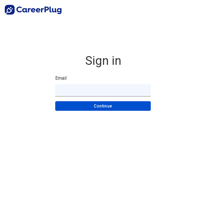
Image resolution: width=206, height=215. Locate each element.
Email (61, 78)
